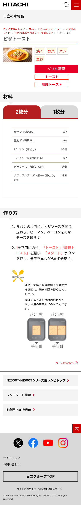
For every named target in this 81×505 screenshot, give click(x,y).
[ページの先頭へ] (76, 428)
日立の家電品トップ (14, 29)
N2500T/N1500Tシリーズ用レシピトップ (35, 380)
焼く (39, 51)
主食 (39, 59)
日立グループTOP (40, 476)
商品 (31, 29)
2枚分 (22, 112)
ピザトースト (16, 39)
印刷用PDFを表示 (18, 410)
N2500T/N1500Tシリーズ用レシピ (34, 33)
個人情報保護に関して (50, 488)
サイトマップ (11, 458)
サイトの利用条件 (26, 488)
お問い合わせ (11, 464)
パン (62, 51)
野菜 (51, 51)
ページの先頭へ (64, 362)
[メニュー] (76, 5)
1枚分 (59, 112)
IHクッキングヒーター (50, 29)
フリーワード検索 (18, 395)
